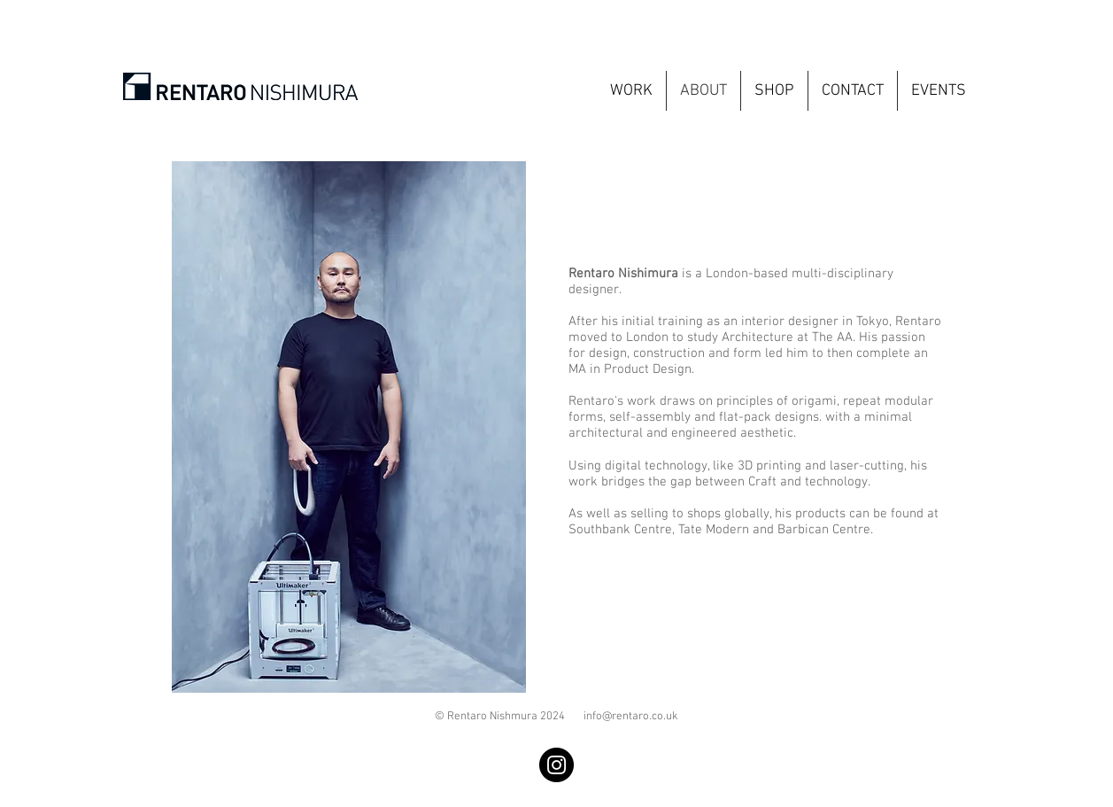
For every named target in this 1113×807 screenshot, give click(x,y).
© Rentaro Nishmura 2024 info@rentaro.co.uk (556, 717)
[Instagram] (556, 765)
